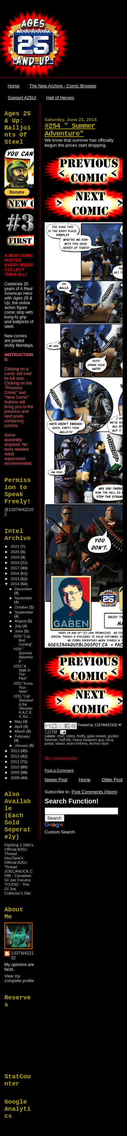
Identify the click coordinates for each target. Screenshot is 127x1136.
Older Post (112, 779)
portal (49, 743)
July (19, 626)
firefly (81, 736)
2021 (15, 546)
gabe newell (96, 736)
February (22, 736)
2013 (15, 750)
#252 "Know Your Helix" (23, 687)
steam (60, 743)
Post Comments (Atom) (94, 791)
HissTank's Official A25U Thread (15, 862)
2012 (15, 756)
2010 (15, 767)
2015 (15, 578)
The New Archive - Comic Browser (63, 85)
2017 (15, 568)
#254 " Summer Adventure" (70, 130)
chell (60, 736)
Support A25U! (22, 97)
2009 (15, 772)
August (21, 621)
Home (14, 85)
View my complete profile (19, 978)
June (19, 631)
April (19, 727)
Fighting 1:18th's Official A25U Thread (19, 849)
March (20, 731)
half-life (65, 740)
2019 (15, 557)
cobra (70, 736)
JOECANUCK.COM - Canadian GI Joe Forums (18, 875)
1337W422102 (22, 955)
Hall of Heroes (60, 97)
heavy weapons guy (88, 740)
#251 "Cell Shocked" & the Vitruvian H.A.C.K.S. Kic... (24, 706)
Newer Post (56, 779)
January (22, 745)
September (24, 612)
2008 (15, 777)
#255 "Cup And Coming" (23, 640)
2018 (15, 562)
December (23, 589)
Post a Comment (59, 770)
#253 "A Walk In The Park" (22, 672)
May (19, 721)
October (22, 607)
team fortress (77, 743)
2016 (15, 573)
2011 (15, 761)
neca (109, 740)
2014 (15, 583)
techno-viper (99, 743)
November (23, 598)
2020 (15, 551)
